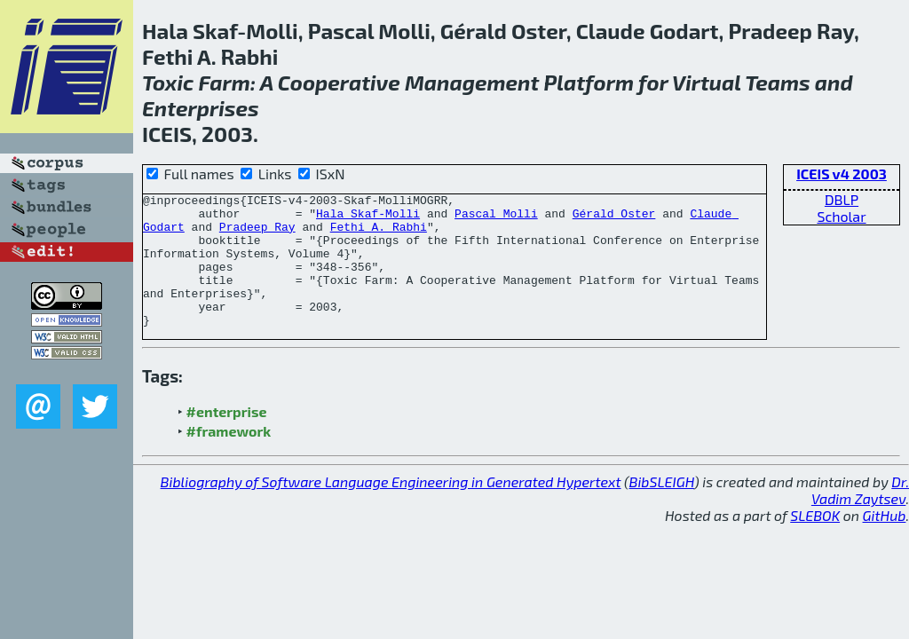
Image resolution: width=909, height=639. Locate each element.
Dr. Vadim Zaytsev (860, 516)
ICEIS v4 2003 (841, 173)
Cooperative (339, 82)
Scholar (841, 216)
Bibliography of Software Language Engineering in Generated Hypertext (391, 508)
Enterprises (200, 108)
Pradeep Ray (257, 234)
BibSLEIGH (661, 508)
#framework (229, 457)
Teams (777, 82)
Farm (223, 82)
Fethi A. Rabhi (378, 234)
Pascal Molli (496, 218)
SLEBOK (815, 541)
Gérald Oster (614, 218)
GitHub (884, 541)
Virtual (706, 82)
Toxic (168, 82)
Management (472, 82)
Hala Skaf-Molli (368, 218)
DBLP (841, 199)
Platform (588, 82)
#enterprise (226, 438)
